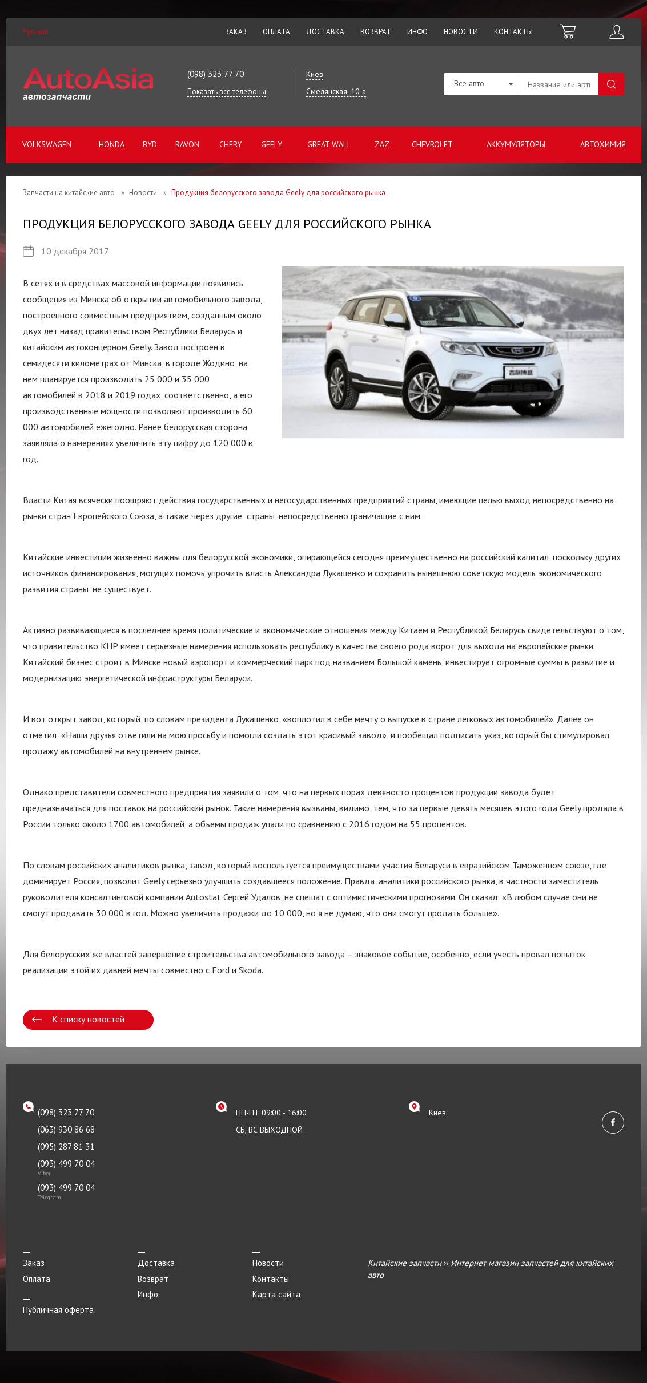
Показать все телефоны (226, 91)
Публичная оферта (58, 1309)
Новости (461, 32)
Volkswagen (46, 144)
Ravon (187, 144)
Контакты (513, 32)
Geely (271, 144)
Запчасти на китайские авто (69, 192)
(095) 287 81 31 (66, 1146)
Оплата (276, 32)
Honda (111, 144)
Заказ (236, 32)
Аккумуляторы (516, 144)
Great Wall (329, 144)
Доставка (325, 32)
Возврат (375, 32)
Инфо (417, 32)
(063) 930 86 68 (66, 1129)
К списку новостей (88, 1019)
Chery (230, 144)
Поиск (611, 84)
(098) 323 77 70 (215, 73)
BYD (150, 144)
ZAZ (382, 144)
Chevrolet (432, 144)
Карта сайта (276, 1294)
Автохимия (603, 144)
